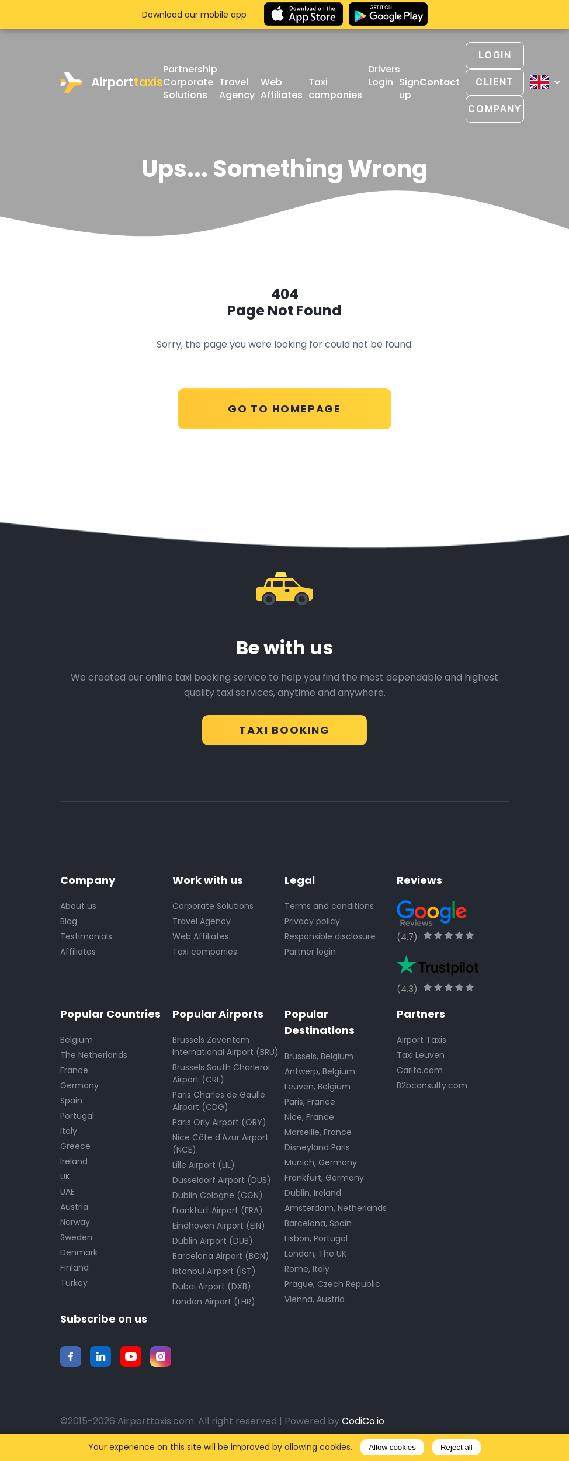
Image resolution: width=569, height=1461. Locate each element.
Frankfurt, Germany (324, 1177)
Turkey (74, 1282)
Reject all (456, 1447)
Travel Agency (237, 88)
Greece (75, 1145)
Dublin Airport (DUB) (212, 1240)
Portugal (77, 1115)
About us (78, 905)
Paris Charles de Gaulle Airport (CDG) (218, 1100)
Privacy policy (312, 920)
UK (65, 1176)
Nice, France (309, 1116)
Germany (79, 1085)
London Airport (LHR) (213, 1301)
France (74, 1069)
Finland (74, 1267)
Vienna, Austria (314, 1298)
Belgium (76, 1039)
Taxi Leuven (421, 1054)
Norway (75, 1221)
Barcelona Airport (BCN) (220, 1255)
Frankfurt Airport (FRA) (217, 1210)
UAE (67, 1191)
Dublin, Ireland (312, 1192)
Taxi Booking (284, 726)
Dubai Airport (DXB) (211, 1286)
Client (495, 82)
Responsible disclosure (330, 936)
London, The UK (315, 1253)
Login (380, 82)
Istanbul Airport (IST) (214, 1270)
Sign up (409, 88)
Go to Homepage (284, 405)
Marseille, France (318, 1131)
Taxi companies (335, 88)
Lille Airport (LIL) (203, 1164)
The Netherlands (93, 1054)
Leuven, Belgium (317, 1086)
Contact (439, 82)
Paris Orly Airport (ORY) (219, 1121)
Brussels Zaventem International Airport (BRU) (225, 1045)
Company (494, 108)
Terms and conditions (329, 905)
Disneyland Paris (317, 1147)
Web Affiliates (282, 88)
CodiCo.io (363, 1420)
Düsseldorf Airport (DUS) (221, 1179)
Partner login (310, 951)
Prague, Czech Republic (332, 1283)
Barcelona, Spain (318, 1223)
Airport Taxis (421, 1039)
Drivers (384, 69)
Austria (74, 1206)
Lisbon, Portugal (316, 1238)
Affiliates (78, 951)
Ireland (74, 1161)
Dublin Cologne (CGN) (217, 1194)
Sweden (76, 1237)
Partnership (190, 69)
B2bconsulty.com (432, 1085)
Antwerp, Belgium (319, 1071)
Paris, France (309, 1101)
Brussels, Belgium (318, 1055)
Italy (68, 1130)
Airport (111, 82)
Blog (68, 920)
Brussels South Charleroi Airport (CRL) (221, 1073)
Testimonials (86, 936)
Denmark (79, 1252)
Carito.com (420, 1069)
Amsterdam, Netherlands (335, 1207)
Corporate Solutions (188, 88)
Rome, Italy (306, 1268)
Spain (71, 1100)
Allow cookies (392, 1447)
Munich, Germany (320, 1162)
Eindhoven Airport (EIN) (218, 1225)
